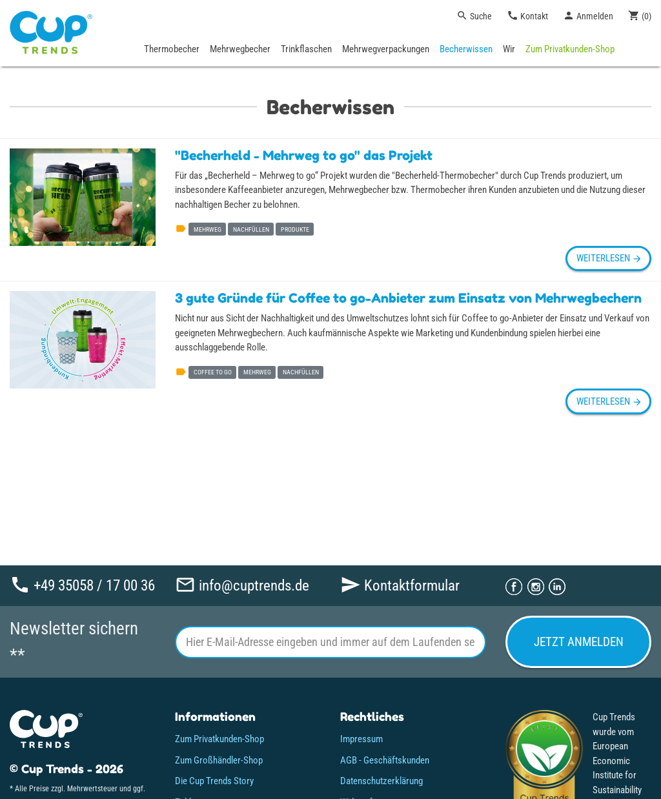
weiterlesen (608, 258)
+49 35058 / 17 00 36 (82, 585)
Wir (509, 49)
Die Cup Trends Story (214, 781)
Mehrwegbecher (240, 49)
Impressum (361, 739)
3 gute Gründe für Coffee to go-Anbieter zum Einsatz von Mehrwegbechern (408, 298)
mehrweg (207, 229)
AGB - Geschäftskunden (384, 760)
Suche (474, 15)
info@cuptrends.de (242, 585)
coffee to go (213, 372)
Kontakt (527, 15)
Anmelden (588, 15)
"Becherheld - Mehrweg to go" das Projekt (303, 155)
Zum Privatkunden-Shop (570, 49)
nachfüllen (251, 229)
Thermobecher (171, 49)
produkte (295, 229)
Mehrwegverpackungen (385, 49)
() (639, 15)
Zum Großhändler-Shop (219, 760)
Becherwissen (466, 49)
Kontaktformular (400, 585)
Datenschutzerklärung (381, 781)
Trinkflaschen (306, 49)
